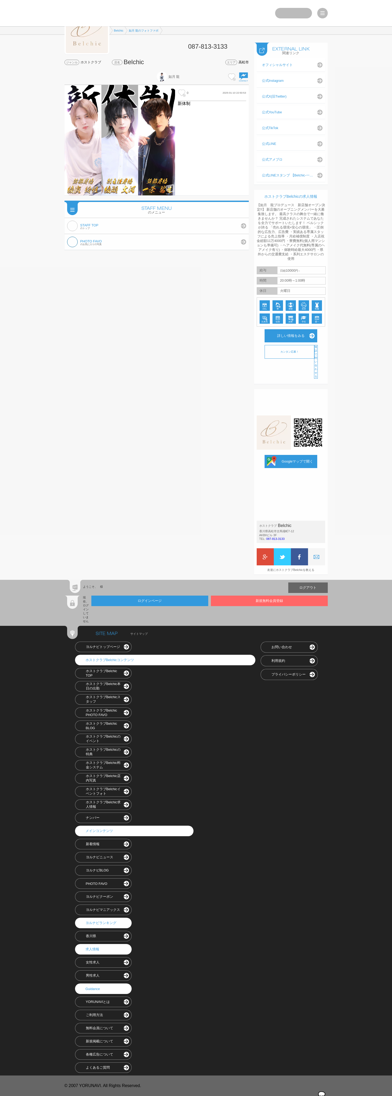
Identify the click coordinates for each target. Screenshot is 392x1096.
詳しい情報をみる (291, 336)
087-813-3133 (275, 538)
